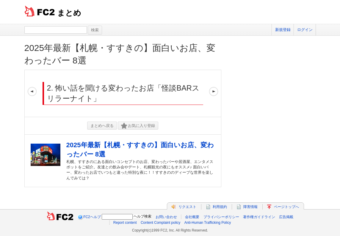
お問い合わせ (166, 217)
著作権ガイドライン (259, 217)
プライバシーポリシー (221, 217)
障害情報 (250, 207)
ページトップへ (286, 207)
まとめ (69, 12)
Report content (125, 223)
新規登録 (283, 29)
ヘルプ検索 (142, 216)
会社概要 (192, 217)
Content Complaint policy (160, 223)
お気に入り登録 (138, 126)
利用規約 (220, 207)
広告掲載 (286, 217)
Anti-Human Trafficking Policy (207, 223)
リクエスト (187, 207)
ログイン (305, 29)
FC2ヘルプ (92, 217)
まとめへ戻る (102, 125)
